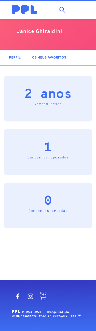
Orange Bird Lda (58, 312)
